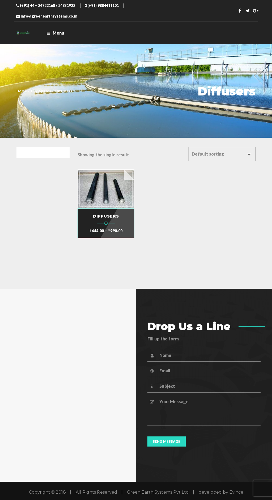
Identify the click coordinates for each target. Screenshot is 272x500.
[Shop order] (222, 154)
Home (21, 91)
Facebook (240, 10)
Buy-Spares (41, 91)
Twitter (248, 10)
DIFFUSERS (106, 216)
